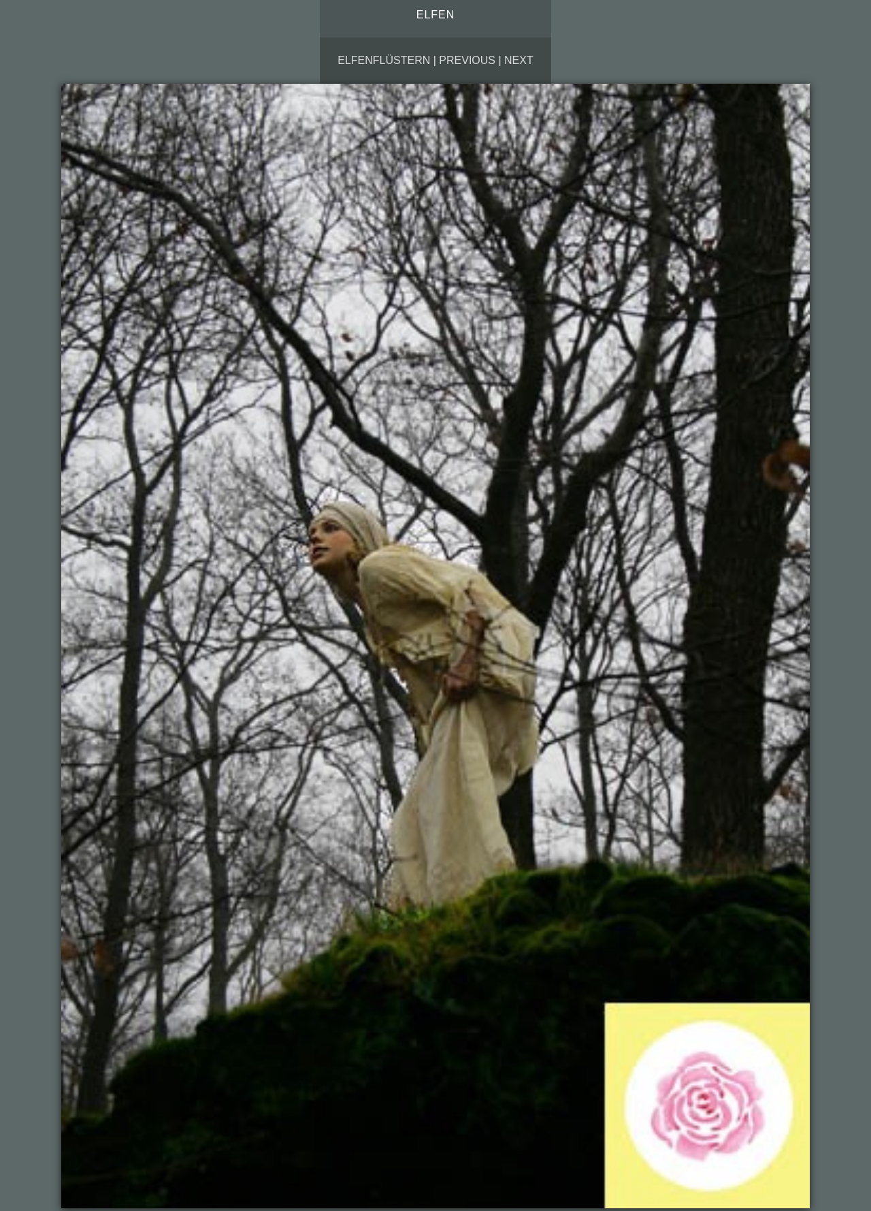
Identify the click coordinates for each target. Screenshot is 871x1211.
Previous (467, 60)
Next (518, 60)
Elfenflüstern (384, 60)
